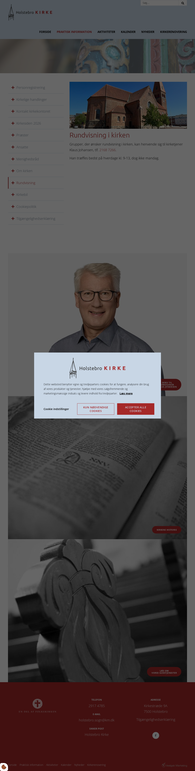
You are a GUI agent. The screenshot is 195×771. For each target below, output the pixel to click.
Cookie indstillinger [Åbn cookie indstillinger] (56, 409)
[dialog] (97, 386)
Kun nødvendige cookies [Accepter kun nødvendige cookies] (95, 409)
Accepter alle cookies (135, 409)
